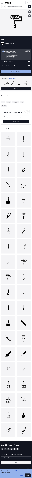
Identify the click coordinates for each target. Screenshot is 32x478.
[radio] (16, 54)
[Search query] (16, 117)
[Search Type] (3, 6)
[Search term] (17, 6)
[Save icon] (29, 11)
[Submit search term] (29, 6)
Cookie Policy (16, 470)
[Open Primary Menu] (2, 2)
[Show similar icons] (29, 15)
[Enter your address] (16, 457)
